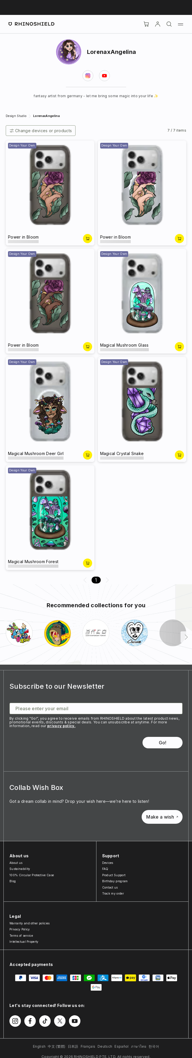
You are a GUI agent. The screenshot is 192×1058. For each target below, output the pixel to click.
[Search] (169, 24)
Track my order (113, 893)
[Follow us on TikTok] (45, 1021)
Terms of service (21, 935)
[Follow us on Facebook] (30, 1021)
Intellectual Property (24, 941)
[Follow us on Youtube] (74, 1021)
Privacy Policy (19, 929)
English (39, 1046)
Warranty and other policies (29, 923)
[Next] (186, 637)
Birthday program (115, 881)
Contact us (110, 887)
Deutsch (105, 1046)
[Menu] (180, 24)
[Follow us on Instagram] (15, 1021)
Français (88, 1046)
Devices (107, 862)
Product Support (114, 875)
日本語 (73, 1046)
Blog (12, 881)
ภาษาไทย (138, 1046)
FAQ (105, 868)
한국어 (154, 1046)
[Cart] (146, 24)
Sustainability (19, 868)
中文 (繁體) (56, 1046)
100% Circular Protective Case (31, 875)
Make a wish (162, 817)
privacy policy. (61, 726)
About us (16, 862)
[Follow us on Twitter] (60, 1021)
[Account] (157, 24)
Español (121, 1046)
